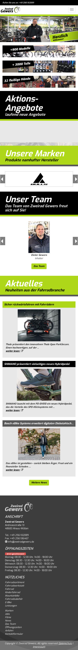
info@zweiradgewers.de (21, 541)
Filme (8, 617)
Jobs (7, 614)
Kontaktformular (14, 634)
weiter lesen (14, 351)
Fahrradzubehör (14, 599)
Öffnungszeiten (13, 627)
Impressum (39, 646)
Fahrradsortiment (14, 582)
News (8, 620)
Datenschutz (65, 643)
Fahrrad (9, 589)
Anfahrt (9, 630)
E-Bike (8, 602)
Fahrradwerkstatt (14, 585)
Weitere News (39, 482)
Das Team (39, 266)
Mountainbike (12, 595)
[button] (6, 29)
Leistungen (11, 605)
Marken (9, 610)
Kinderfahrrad (12, 592)
